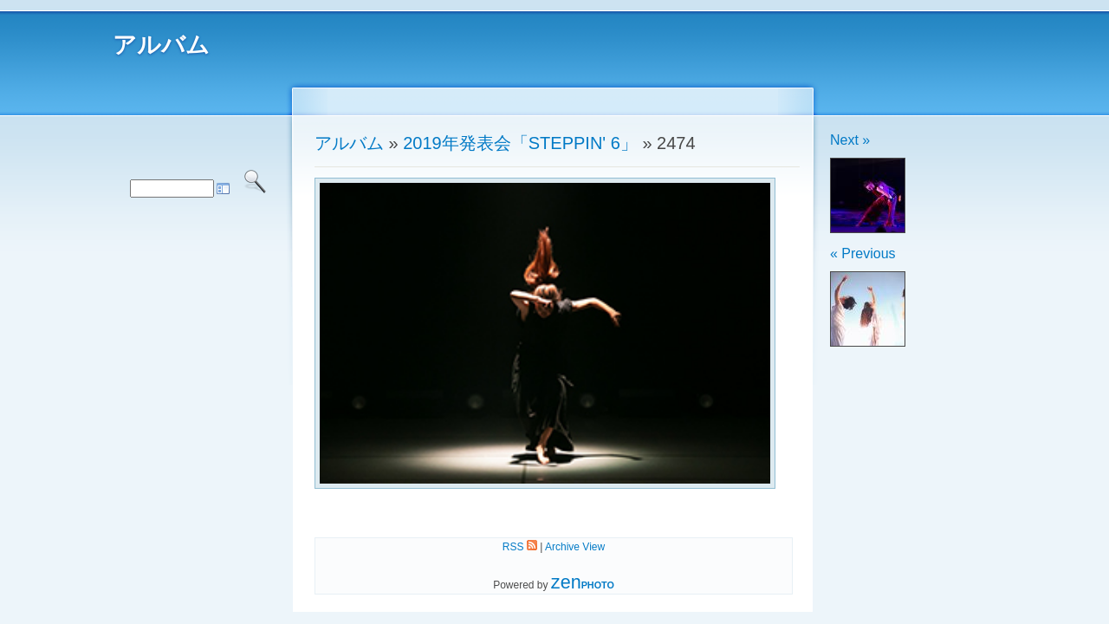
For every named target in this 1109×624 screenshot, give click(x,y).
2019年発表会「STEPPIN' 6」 (520, 143)
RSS (520, 547)
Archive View (575, 547)
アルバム (161, 45)
